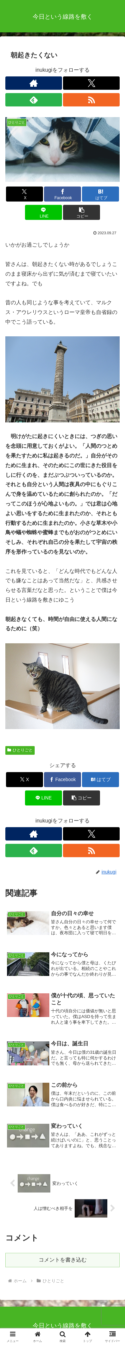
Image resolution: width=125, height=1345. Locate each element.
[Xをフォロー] (91, 83)
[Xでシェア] (24, 194)
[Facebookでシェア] (62, 194)
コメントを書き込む (63, 1260)
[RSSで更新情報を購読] (91, 99)
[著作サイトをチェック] (33, 83)
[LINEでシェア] (43, 212)
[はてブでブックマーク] (100, 194)
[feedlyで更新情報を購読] (33, 99)
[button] (81, 212)
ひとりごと (20, 750)
